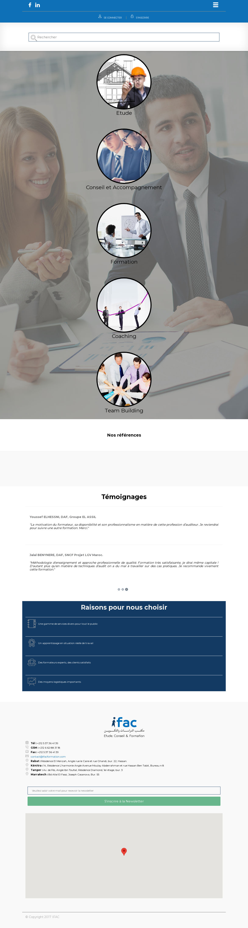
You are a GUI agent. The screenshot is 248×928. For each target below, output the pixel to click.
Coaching (124, 336)
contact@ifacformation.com (48, 756)
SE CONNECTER (113, 17)
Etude (124, 113)
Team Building (124, 410)
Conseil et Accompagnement (124, 187)
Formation (124, 261)
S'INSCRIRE (142, 17)
